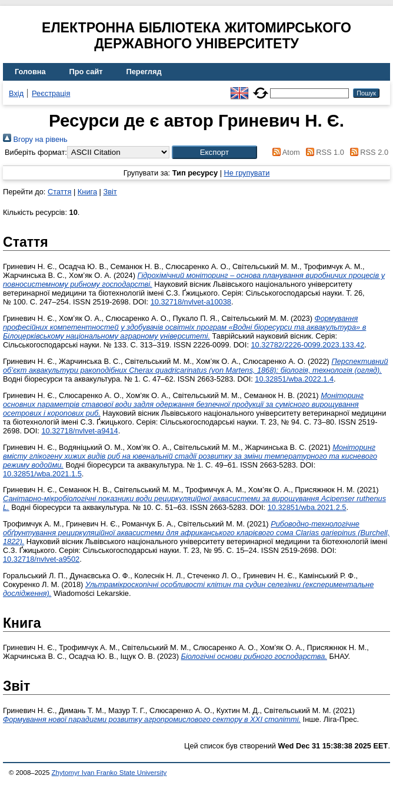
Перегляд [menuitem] (144, 71)
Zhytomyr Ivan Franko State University (109, 772)
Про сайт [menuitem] (86, 71)
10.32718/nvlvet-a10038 (191, 301)
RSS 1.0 (323, 152)
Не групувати (247, 172)
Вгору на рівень (35, 139)
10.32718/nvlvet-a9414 (79, 430)
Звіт (109, 191)
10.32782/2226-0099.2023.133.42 (308, 344)
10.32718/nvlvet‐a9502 (41, 559)
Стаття (59, 191)
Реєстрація (51, 93)
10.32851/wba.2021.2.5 (307, 507)
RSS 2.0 (367, 152)
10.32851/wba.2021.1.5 (42, 473)
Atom (284, 152)
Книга (87, 191)
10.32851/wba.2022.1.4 (294, 379)
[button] (214, 152)
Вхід (16, 93)
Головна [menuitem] (30, 71)
